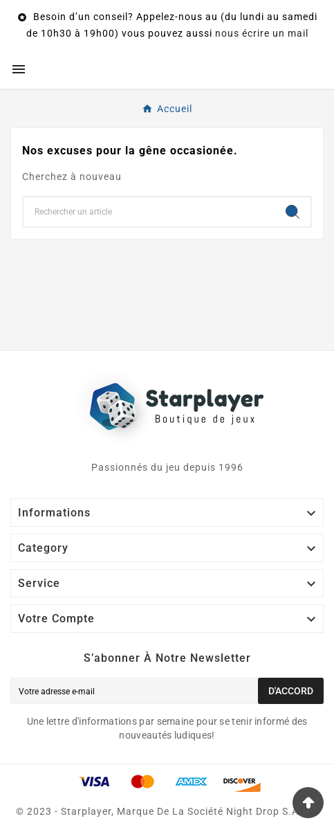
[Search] (292, 211)
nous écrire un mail (261, 33)
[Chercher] (149, 211)
